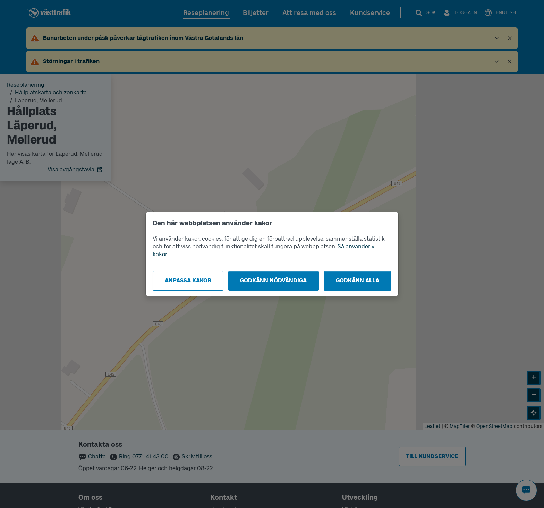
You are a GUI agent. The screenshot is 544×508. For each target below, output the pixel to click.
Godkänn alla (357, 280)
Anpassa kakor (188, 280)
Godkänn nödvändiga (273, 280)
